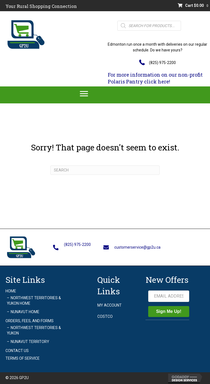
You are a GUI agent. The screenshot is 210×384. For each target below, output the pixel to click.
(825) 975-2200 (162, 62)
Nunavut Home (25, 312)
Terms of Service (22, 358)
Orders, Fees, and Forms (29, 321)
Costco (105, 316)
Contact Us (17, 350)
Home (10, 291)
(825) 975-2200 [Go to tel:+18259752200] (77, 244)
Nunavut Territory (30, 341)
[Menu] (84, 93)
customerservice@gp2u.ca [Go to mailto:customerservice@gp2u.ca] (137, 247)
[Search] (105, 170)
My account (109, 305)
